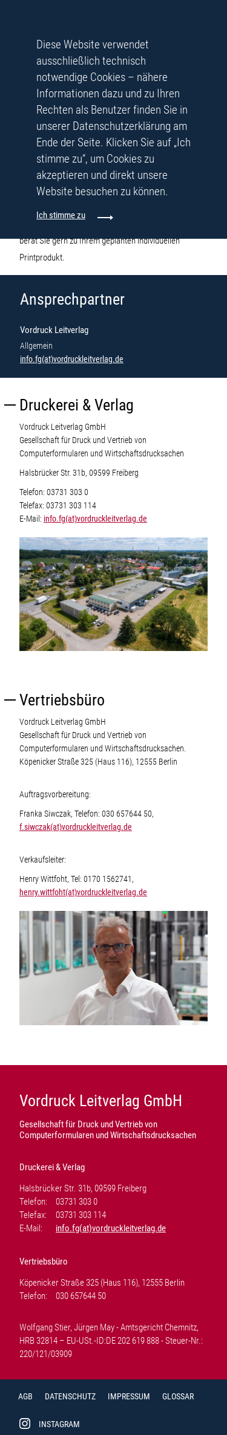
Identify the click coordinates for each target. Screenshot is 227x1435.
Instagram (59, 1424)
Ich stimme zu (60, 215)
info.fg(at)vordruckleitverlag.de (71, 359)
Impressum (129, 1396)
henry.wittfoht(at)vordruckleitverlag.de (83, 892)
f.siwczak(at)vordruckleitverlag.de (75, 827)
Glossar (178, 1396)
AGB (25, 1396)
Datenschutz (70, 1396)
